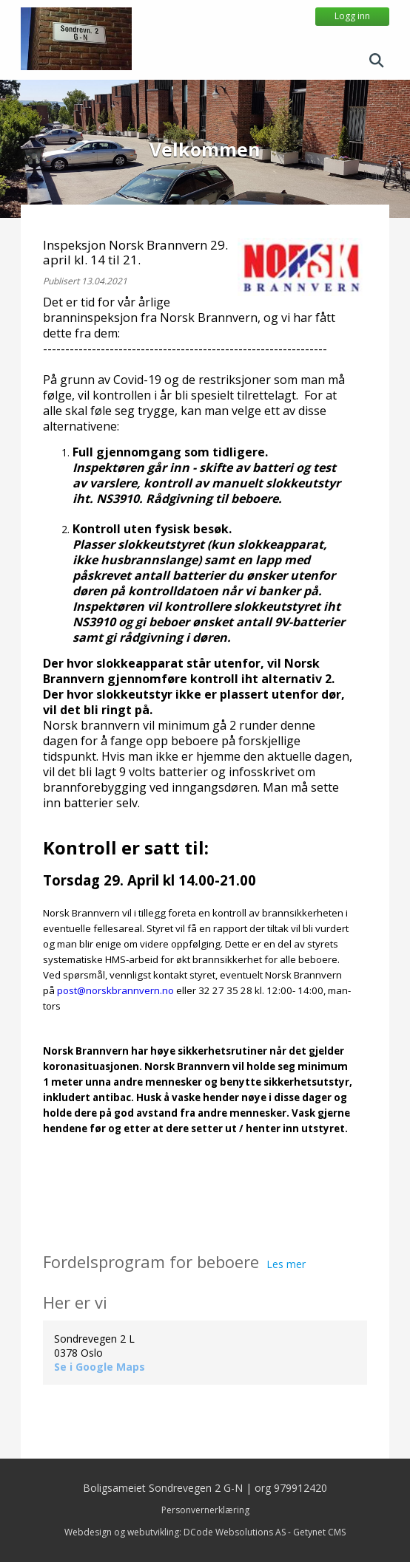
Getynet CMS (319, 1532)
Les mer (286, 1264)
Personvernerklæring (205, 1510)
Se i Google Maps (99, 1367)
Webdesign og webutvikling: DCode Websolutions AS (175, 1532)
